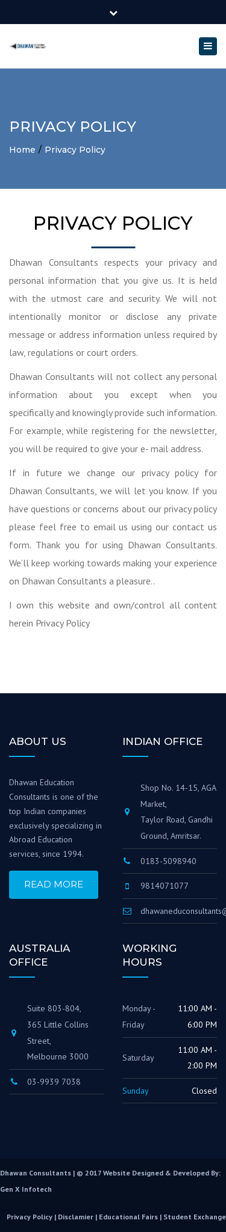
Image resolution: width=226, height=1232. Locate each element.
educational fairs (128, 1216)
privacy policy (29, 1216)
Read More (53, 884)
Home (22, 149)
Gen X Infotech (26, 1189)
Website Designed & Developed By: (162, 1172)
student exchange (194, 1216)
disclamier (75, 1216)
